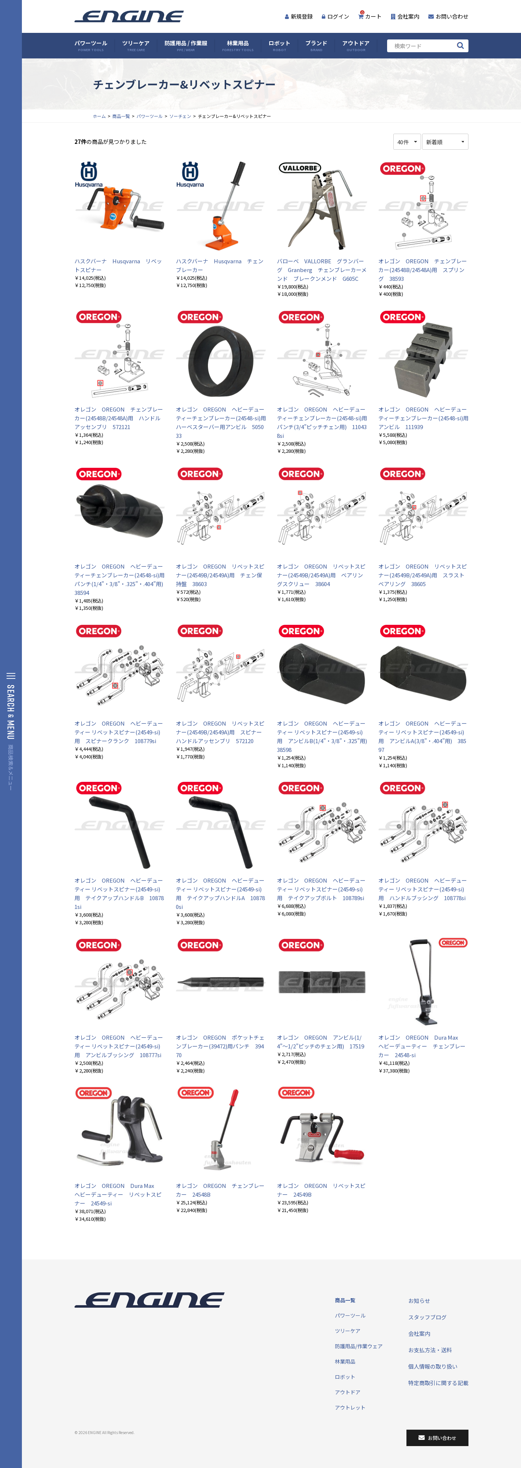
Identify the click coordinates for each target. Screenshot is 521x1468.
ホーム (99, 116)
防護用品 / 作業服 (186, 45)
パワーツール (90, 45)
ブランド (316, 45)
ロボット (279, 45)
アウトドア (356, 45)
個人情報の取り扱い (433, 1366)
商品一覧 (121, 116)
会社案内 (405, 16)
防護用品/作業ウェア (359, 1346)
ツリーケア (136, 45)
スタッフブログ (427, 1317)
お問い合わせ (448, 16)
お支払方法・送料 (430, 1350)
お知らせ (419, 1300)
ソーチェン (180, 116)
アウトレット (350, 1407)
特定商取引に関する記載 (438, 1383)
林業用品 (238, 45)
